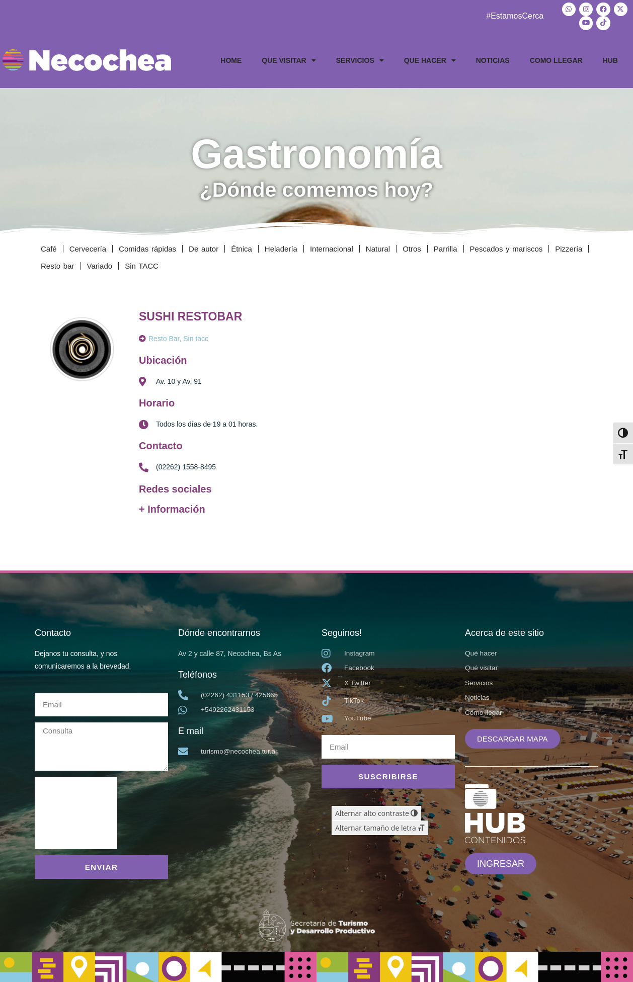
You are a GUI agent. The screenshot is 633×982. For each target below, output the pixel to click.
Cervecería (87, 247)
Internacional (331, 247)
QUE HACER (430, 58)
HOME (231, 59)
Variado (100, 264)
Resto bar (57, 264)
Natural (378, 247)
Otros (412, 247)
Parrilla (445, 247)
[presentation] (76, 811)
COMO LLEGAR (556, 59)
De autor (203, 247)
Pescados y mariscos (506, 247)
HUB (610, 59)
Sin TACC (142, 264)
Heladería (281, 247)
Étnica (241, 247)
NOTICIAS (493, 59)
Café (49, 247)
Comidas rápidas (147, 247)
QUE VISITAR (288, 58)
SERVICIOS (360, 58)
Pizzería (568, 247)
